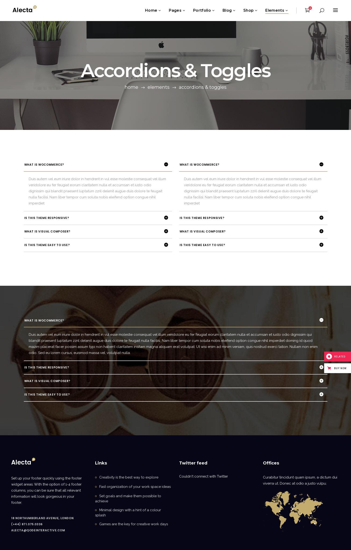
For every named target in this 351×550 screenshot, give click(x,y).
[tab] (98, 164)
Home (131, 87)
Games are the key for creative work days (133, 524)
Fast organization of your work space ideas (135, 487)
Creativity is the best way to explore (128, 477)
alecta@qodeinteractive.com (38, 530)
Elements (159, 87)
